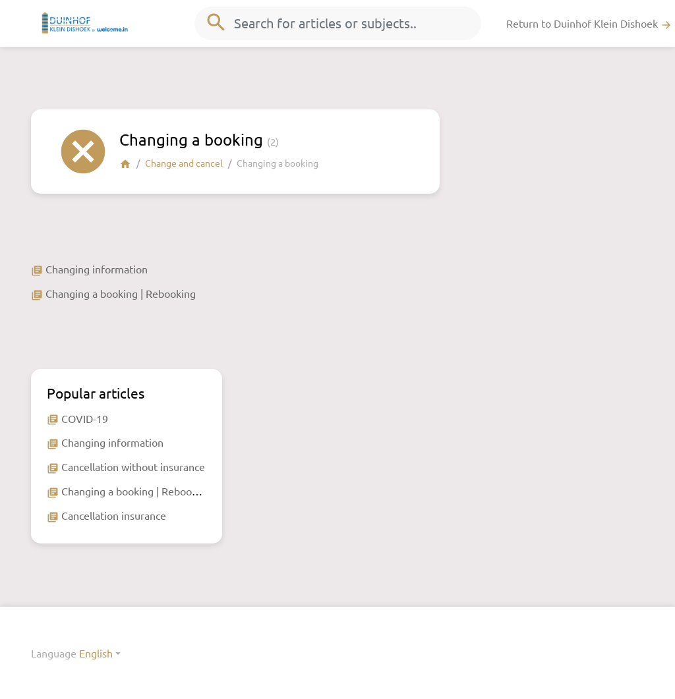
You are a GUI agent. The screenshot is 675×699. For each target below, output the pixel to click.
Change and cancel (184, 163)
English (96, 652)
